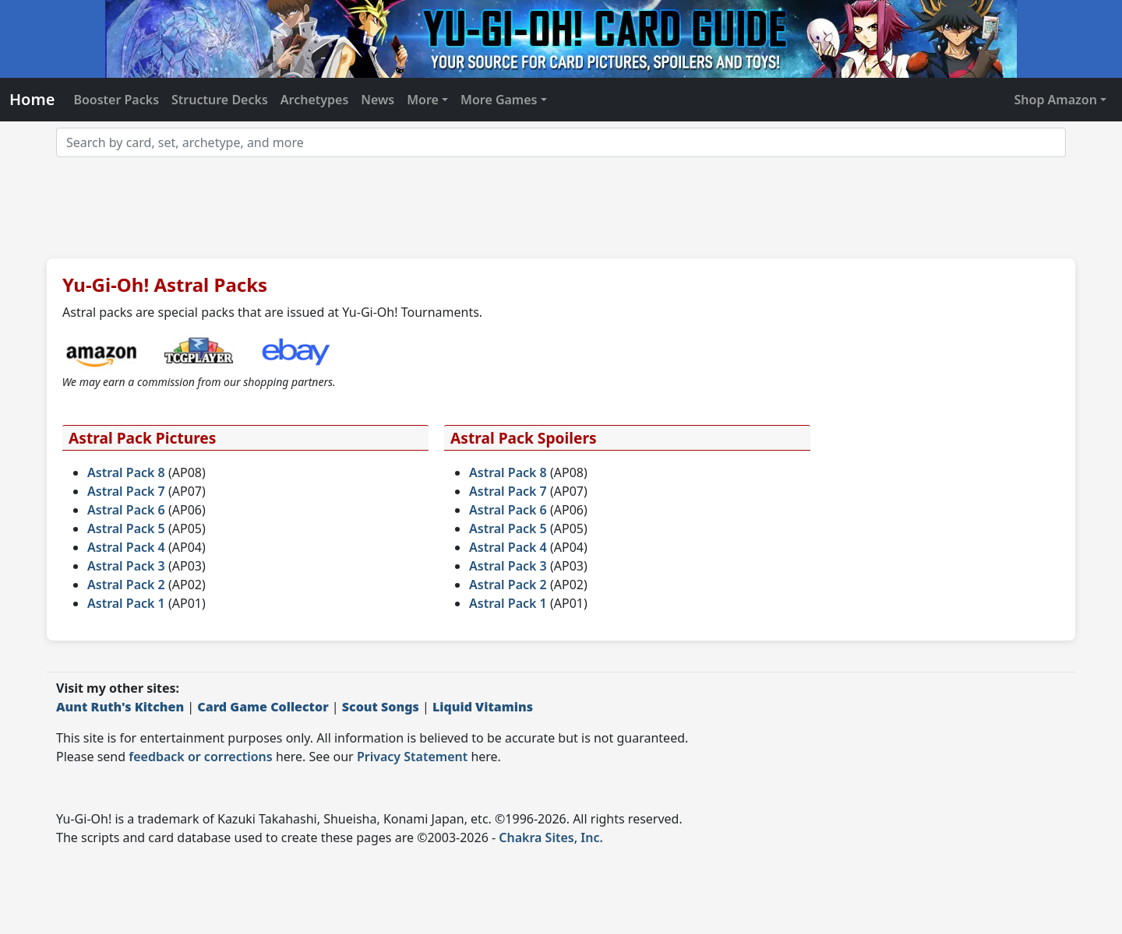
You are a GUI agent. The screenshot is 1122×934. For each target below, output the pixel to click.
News (377, 99)
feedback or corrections (200, 756)
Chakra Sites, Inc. (551, 837)
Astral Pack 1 (126, 603)
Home (32, 99)
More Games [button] (498, 99)
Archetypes (314, 99)
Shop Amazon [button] (1055, 99)
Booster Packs (116, 99)
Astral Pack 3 (126, 565)
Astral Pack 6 (126, 509)
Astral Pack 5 (126, 528)
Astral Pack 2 (126, 584)
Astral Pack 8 (126, 472)
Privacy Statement (412, 756)
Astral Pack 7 (126, 491)
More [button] (423, 99)
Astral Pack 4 (126, 547)
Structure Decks (219, 99)
